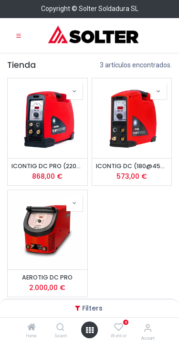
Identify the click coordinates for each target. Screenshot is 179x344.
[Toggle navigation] (18, 35)
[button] (74, 91)
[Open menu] (90, 330)
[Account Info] (147, 327)
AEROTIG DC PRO (47, 277)
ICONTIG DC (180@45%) (132, 166)
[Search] (60, 328)
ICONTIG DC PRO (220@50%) (47, 166)
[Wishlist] (118, 327)
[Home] (31, 328)
